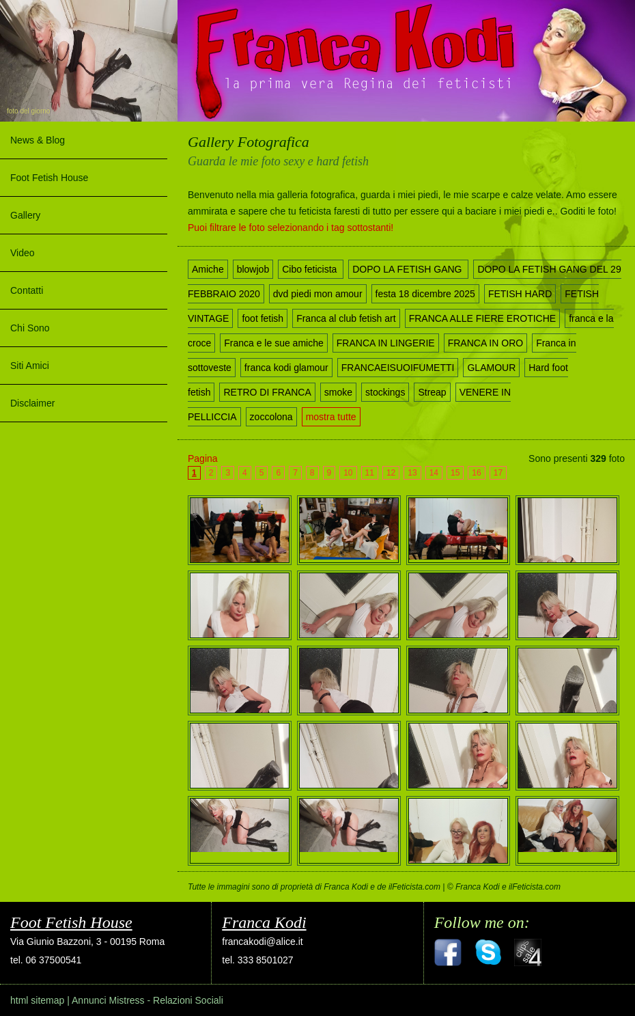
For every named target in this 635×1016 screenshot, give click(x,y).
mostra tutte (331, 416)
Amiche (208, 269)
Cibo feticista (310, 269)
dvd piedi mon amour (318, 293)
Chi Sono (30, 327)
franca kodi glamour (286, 367)
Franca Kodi (264, 922)
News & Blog (37, 140)
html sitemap (37, 1000)
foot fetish (262, 318)
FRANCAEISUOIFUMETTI (398, 367)
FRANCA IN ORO (485, 343)
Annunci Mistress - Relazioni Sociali (147, 1000)
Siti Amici (29, 365)
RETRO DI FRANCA (267, 392)
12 (390, 473)
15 (455, 473)
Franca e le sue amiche (274, 343)
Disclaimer (32, 403)
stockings (385, 392)
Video (22, 252)
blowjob (253, 269)
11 (369, 473)
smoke (338, 392)
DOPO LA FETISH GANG (408, 269)
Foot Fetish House (49, 177)
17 (498, 473)
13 (412, 473)
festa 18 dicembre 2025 (425, 293)
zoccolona (271, 416)
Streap (432, 392)
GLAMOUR (491, 367)
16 (476, 473)
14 (433, 473)
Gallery (25, 215)
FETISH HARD (520, 293)
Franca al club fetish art (346, 318)
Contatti (26, 290)
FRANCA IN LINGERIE (386, 343)
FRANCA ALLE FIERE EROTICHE (482, 318)
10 (347, 473)
